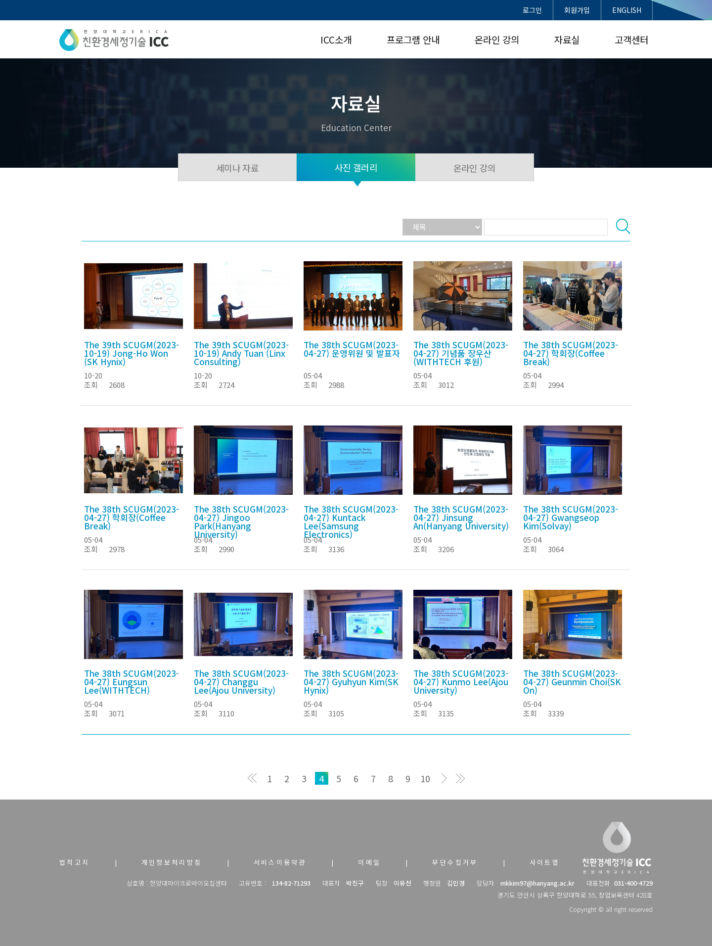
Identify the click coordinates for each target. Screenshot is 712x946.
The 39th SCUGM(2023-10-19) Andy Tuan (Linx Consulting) (241, 353)
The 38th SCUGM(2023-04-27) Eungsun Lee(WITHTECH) (131, 681)
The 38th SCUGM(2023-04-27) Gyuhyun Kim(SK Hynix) (351, 681)
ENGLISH (626, 10)
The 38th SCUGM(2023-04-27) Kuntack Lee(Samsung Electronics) (351, 521)
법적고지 (74, 862)
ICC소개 (336, 39)
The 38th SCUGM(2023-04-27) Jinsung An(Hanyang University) (461, 517)
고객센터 (631, 39)
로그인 (532, 10)
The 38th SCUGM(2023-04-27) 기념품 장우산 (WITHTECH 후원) (460, 353)
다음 (442, 778)
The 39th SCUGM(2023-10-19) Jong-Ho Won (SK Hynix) (131, 353)
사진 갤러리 (356, 167)
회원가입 (577, 10)
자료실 (566, 39)
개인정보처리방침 (171, 862)
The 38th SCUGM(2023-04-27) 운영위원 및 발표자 (352, 348)
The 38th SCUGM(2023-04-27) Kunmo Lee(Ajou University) (460, 681)
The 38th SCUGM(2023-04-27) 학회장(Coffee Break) (570, 353)
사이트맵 (545, 862)
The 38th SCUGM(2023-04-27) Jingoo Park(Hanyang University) (241, 521)
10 (425, 778)
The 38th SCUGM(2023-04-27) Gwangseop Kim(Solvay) (570, 517)
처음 (252, 778)
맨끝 (460, 778)
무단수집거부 (455, 862)
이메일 (369, 862)
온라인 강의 (497, 39)
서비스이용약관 (280, 862)
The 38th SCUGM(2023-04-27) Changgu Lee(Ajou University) (241, 681)
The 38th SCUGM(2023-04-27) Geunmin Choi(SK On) (572, 681)
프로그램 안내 (413, 39)
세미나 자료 (237, 167)
